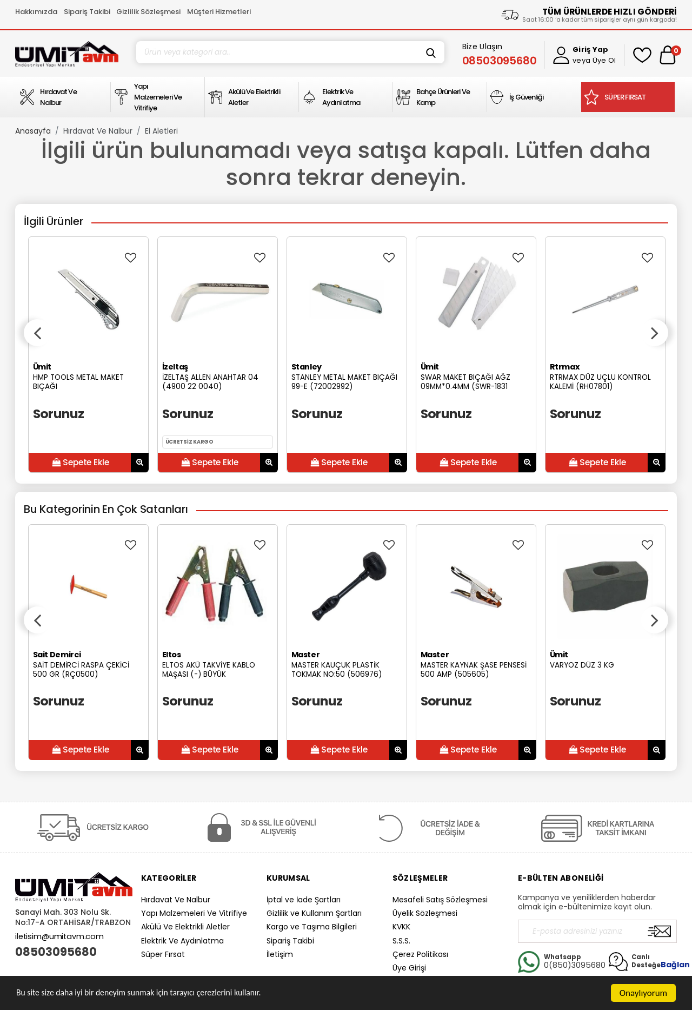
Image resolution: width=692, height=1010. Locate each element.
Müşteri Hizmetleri (219, 11)
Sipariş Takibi (87, 11)
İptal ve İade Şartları (304, 899)
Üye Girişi (409, 967)
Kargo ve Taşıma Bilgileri (312, 926)
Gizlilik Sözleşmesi (148, 11)
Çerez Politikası (420, 954)
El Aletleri (161, 131)
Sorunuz (58, 414)
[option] (88, 354)
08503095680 (56, 952)
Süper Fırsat (163, 954)
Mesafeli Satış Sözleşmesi (440, 899)
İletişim (280, 954)
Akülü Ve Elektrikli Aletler (185, 926)
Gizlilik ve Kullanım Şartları (314, 913)
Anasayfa (33, 131)
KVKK (401, 926)
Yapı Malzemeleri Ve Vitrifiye (194, 913)
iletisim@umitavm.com (59, 936)
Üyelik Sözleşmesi (424, 913)
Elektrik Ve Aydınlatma (182, 940)
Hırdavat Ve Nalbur (97, 131)
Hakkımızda (36, 11)
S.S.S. (401, 940)
